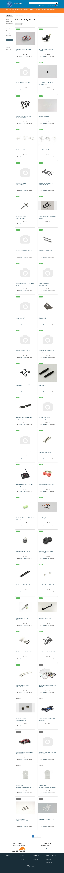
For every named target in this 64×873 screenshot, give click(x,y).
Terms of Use (35, 857)
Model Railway (19, 9)
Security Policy (35, 860)
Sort (42, 24)
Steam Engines (43, 9)
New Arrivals (9, 11)
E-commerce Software (30, 869)
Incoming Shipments (51, 9)
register (25, 56)
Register (43, 5)
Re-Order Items (48, 5)
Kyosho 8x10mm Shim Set (44, 149)
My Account (8, 857)
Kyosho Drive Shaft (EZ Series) (45, 250)
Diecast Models (37, 9)
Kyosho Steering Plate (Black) (45, 618)
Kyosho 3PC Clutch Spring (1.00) (23, 82)
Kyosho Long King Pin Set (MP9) (23, 451)
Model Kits (14, 9)
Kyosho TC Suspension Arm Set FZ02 (47, 651)
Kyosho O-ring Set (43, 518)
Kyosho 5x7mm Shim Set (44, 116)
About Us (8, 47)
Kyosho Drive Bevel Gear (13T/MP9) (24, 250)
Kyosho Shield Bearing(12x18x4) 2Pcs (47, 584)
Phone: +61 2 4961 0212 (23, 860)
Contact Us (8, 49)
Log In (40, 5)
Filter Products (9, 39)
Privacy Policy (35, 859)
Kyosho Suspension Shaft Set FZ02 (24, 651)
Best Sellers (14, 11)
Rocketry (31, 9)
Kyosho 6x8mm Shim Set (21, 149)
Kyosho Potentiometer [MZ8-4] (23, 551)
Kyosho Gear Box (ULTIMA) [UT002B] (24, 350)
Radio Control (8, 9)
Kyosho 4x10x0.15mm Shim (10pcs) (46, 819)
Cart (55, 5)
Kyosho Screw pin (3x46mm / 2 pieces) (24, 584)
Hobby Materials (26, 9)
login (21, 56)
